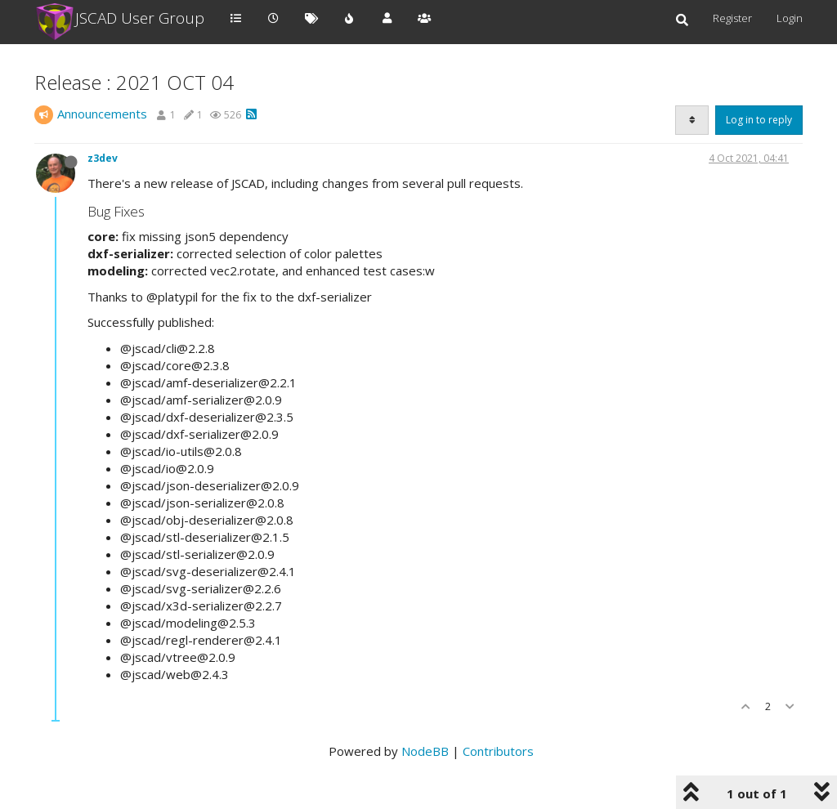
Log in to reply (759, 120)
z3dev (102, 158)
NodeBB (425, 751)
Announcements (102, 113)
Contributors (498, 751)
